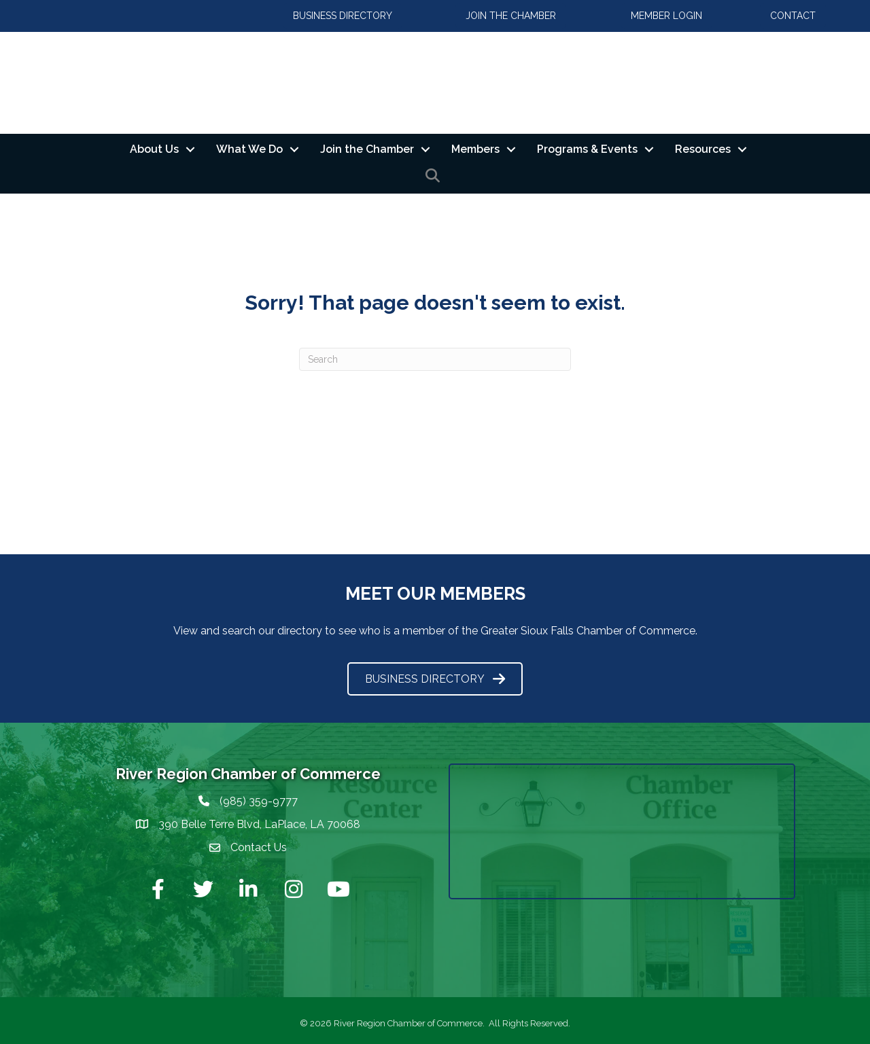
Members (475, 149)
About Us (154, 149)
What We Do (249, 149)
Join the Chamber (367, 149)
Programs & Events (587, 149)
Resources (703, 149)
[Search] (435, 359)
